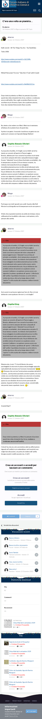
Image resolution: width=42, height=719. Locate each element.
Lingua (7, 701)
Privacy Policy (16, 701)
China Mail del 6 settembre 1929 (24, 623)
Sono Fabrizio (13, 552)
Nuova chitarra (14, 538)
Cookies (34, 701)
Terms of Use (13, 716)
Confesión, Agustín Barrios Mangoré (21, 661)
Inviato (16, 40)
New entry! (13, 569)
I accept (31, 711)
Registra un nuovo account (21, 488)
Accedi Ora (21, 503)
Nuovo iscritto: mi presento (18, 545)
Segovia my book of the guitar (19, 642)
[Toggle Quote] (4, 240)
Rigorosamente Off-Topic (24, 29)
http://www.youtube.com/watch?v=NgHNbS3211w (17, 84)
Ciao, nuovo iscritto (15, 562)
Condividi (11, 516)
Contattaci (27, 701)
